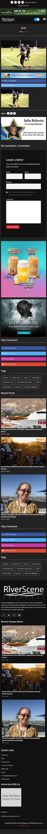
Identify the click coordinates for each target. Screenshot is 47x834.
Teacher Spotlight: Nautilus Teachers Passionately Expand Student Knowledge (21, 739)
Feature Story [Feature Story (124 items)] (16, 377)
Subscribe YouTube (10, 364)
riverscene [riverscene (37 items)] (18, 387)
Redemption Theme (23, 825)
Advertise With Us (30, 2)
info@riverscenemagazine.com (10, 816)
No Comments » (28, 68)
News (3, 758)
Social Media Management (9, 776)
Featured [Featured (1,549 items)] (5, 377)
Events (3, 772)
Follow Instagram (9, 359)
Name (8, 172)
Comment (10, 199)
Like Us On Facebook (10, 348)
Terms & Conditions (7, 765)
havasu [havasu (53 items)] (26, 377)
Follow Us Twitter (9, 353)
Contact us (4, 755)
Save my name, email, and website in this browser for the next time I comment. (22, 193)
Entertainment (5, 779)
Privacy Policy (5, 762)
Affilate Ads (4, 769)
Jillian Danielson (7, 68)
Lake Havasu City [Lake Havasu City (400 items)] (8, 382)
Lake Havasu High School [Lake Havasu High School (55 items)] (24, 382)
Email (27, 172)
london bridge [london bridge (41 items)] (7, 387)
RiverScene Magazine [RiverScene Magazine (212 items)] (31, 387)
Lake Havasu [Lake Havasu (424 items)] (36, 377)
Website (9, 182)
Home (21, 32)
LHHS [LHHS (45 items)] (37, 382)
